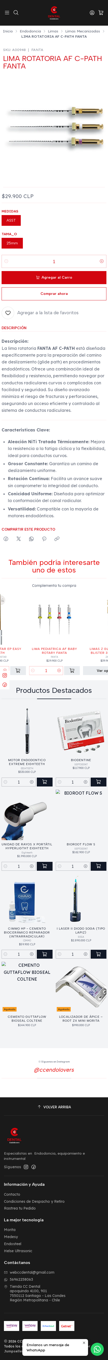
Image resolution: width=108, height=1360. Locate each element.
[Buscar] (16, 12)
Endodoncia (30, 31)
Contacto (12, 1194)
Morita (10, 1229)
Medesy (11, 1236)
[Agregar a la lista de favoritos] (40, 313)
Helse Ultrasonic (18, 1251)
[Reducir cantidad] (6, 261)
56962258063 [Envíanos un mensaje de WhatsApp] (18, 1279)
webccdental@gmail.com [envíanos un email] (29, 1272)
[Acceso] (92, 12)
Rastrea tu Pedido (20, 1208)
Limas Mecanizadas (82, 31)
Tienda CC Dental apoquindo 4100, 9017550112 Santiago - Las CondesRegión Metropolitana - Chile (34, 1293)
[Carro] (101, 13)
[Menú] (7, 12)
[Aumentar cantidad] (101, 261)
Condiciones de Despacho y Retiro (34, 1201)
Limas (53, 31)
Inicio (8, 31)
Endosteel (12, 1243)
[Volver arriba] (54, 1107)
